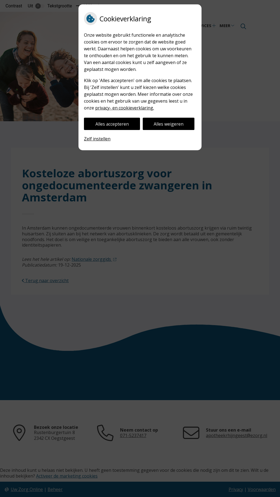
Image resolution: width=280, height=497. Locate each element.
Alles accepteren (112, 124)
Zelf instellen (97, 139)
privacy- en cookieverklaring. (124, 108)
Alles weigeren (168, 124)
